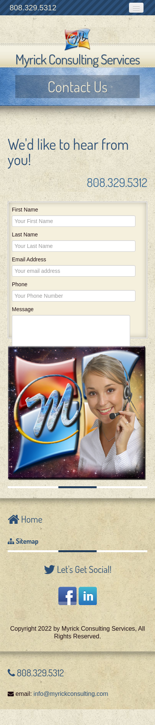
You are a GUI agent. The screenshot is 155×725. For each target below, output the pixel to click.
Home (30, 519)
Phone (19, 284)
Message (23, 309)
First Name (25, 210)
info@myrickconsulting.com (71, 694)
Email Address (29, 259)
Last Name (25, 234)
